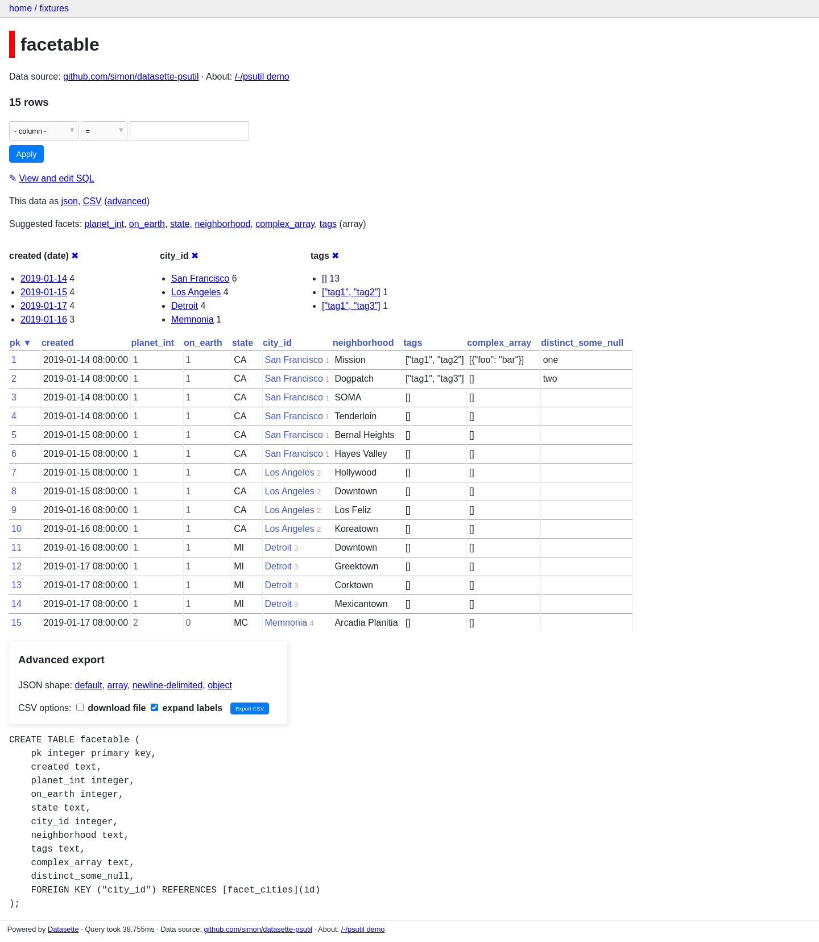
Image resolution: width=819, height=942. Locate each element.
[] (324, 278)
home (20, 8)
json (69, 201)
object (220, 685)
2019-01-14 (43, 278)
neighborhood (222, 224)
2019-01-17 (43, 306)
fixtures (54, 8)
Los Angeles (196, 292)
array (117, 685)
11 (16, 547)
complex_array (285, 224)
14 (16, 604)
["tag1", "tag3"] (351, 306)
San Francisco (200, 278)
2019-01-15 (43, 292)
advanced (127, 201)
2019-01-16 (43, 319)
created (58, 343)
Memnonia (192, 319)
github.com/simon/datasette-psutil (130, 76)
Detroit (184, 306)
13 (16, 585)
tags (328, 224)
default (88, 685)
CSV (92, 201)
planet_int (104, 224)
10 (16, 529)
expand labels (186, 708)
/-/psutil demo (262, 76)
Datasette (63, 929)
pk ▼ (21, 343)
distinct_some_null (582, 343)
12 (16, 566)
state (180, 224)
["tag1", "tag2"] (351, 292)
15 (16, 622)
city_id (277, 343)
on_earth (147, 224)
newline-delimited (168, 685)
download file (111, 708)
